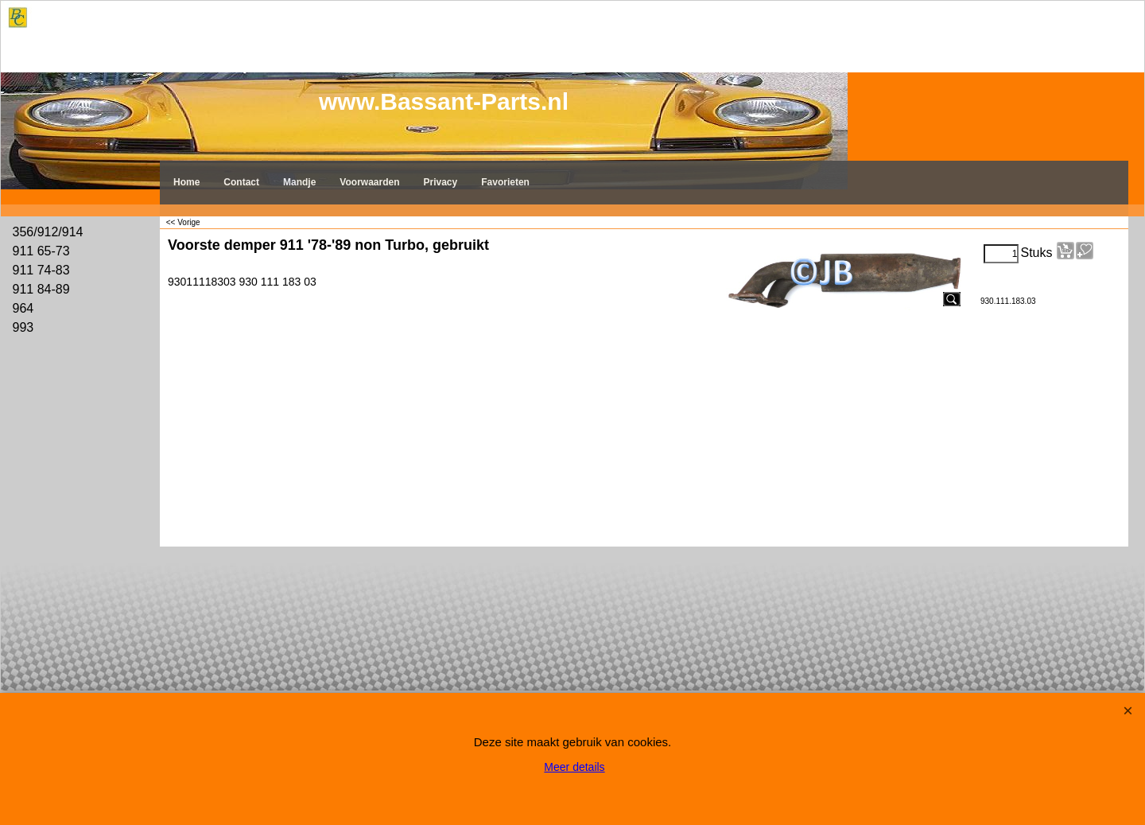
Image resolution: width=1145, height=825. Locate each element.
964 (23, 308)
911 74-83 (41, 270)
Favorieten (505, 182)
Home (186, 182)
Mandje (299, 182)
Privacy (441, 182)
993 (23, 327)
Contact (241, 182)
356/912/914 (48, 232)
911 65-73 (41, 251)
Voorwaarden (369, 182)
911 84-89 (41, 289)
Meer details (574, 767)
